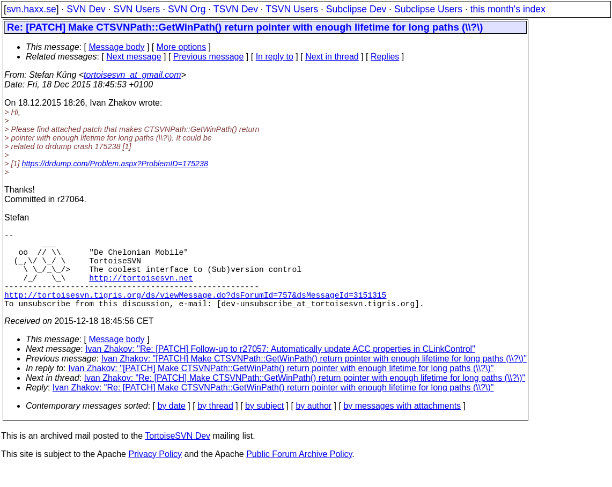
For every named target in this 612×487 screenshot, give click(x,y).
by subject (264, 425)
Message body (116, 46)
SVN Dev (86, 9)
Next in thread (332, 56)
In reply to (274, 56)
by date (171, 425)
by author (313, 425)
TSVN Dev (235, 9)
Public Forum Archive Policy (299, 473)
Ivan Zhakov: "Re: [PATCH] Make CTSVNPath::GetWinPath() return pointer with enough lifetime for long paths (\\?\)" (305, 397)
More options (182, 46)
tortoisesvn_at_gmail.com (132, 74)
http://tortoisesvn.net (141, 290)
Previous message (208, 56)
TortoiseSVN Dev (177, 455)
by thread (215, 425)
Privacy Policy (155, 473)
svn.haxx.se (31, 9)
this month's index (507, 9)
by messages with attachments (402, 425)
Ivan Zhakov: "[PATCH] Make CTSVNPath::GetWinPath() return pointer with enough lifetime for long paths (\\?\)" (314, 377)
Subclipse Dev (356, 9)
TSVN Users (292, 9)
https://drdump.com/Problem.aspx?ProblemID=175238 (114, 163)
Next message (133, 56)
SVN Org (186, 9)
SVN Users (136, 9)
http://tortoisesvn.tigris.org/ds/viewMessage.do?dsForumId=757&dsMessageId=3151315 (195, 311)
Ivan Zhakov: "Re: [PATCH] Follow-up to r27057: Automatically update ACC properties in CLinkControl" (280, 368)
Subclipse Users (428, 9)
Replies (385, 56)
